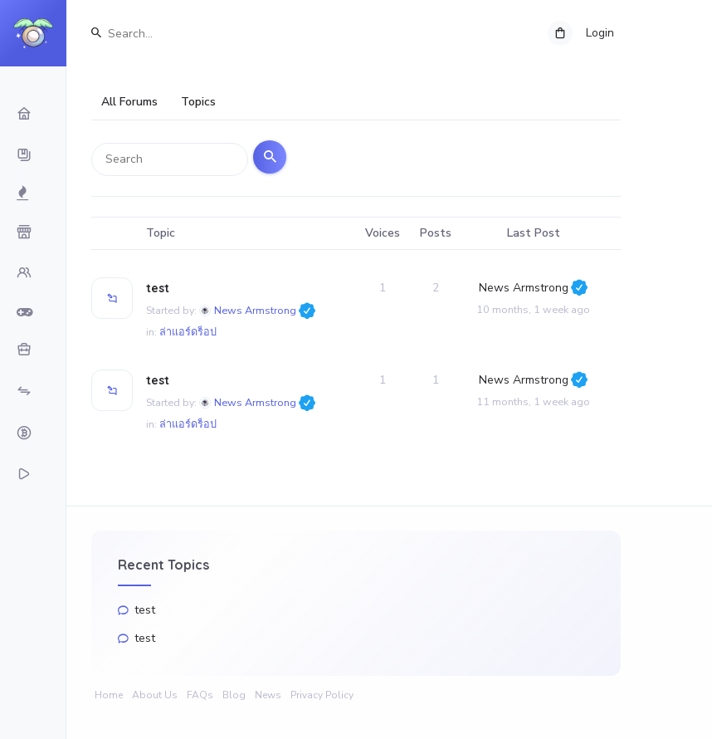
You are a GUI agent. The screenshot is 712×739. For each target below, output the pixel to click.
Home (109, 695)
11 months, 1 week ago (533, 406)
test (157, 292)
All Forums (129, 102)
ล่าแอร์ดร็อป (188, 336)
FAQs (200, 695)
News (268, 695)
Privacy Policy (322, 695)
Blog (234, 695)
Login (600, 33)
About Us (155, 695)
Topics (198, 102)
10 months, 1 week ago (533, 313)
